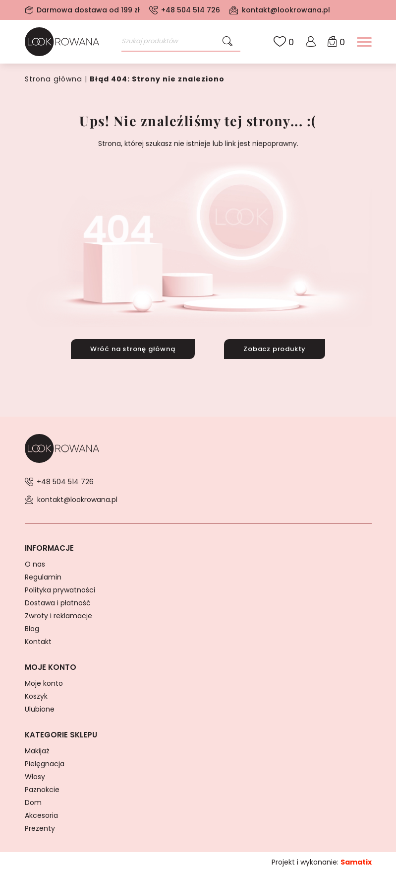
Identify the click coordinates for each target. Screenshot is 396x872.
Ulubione (40, 709)
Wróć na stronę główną (132, 348)
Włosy (35, 776)
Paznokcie (42, 789)
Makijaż (37, 750)
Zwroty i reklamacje (58, 615)
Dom (33, 802)
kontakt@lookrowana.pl (286, 10)
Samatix (356, 862)
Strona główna (53, 79)
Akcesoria (41, 815)
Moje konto (44, 683)
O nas (35, 564)
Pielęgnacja (44, 763)
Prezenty (40, 828)
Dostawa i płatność (58, 602)
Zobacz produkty (274, 348)
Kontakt (38, 641)
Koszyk (36, 696)
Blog (32, 628)
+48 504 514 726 (190, 10)
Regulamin (43, 576)
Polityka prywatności (60, 589)
